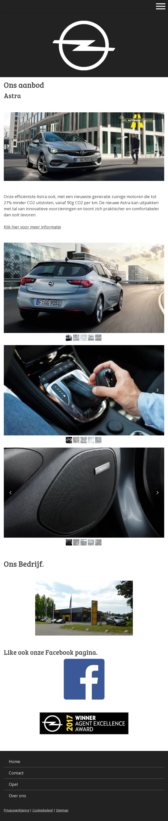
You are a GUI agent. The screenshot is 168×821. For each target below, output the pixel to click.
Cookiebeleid (42, 810)
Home (14, 761)
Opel (13, 784)
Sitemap (62, 810)
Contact (16, 773)
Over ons (17, 795)
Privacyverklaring (16, 810)
